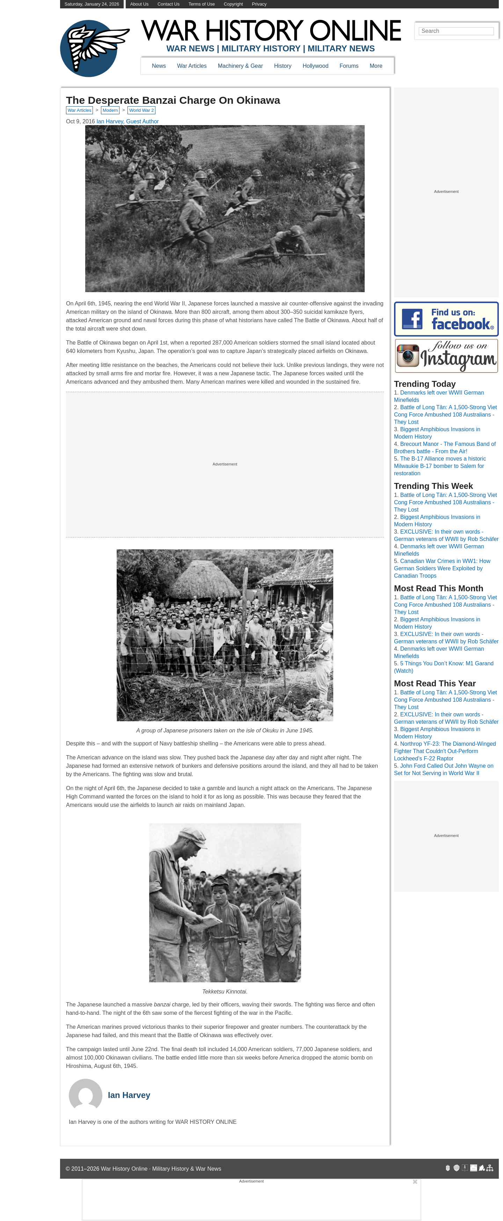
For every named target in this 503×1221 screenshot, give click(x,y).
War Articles (192, 66)
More (376, 66)
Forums (349, 66)
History (283, 66)
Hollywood (315, 66)
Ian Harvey (129, 1095)
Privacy (259, 4)
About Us (139, 4)
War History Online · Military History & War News (161, 1169)
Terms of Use (202, 4)
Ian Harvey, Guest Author (127, 121)
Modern (110, 110)
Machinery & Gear (240, 66)
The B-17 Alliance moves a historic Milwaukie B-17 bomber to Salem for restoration (440, 466)
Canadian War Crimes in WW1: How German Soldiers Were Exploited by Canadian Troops (442, 568)
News (159, 66)
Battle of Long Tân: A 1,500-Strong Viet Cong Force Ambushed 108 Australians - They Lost (445, 414)
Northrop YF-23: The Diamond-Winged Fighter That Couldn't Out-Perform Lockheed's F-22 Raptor (445, 751)
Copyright (233, 4)
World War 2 (141, 110)
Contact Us (169, 4)
